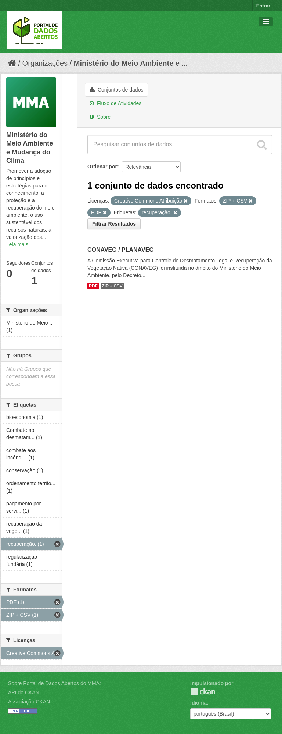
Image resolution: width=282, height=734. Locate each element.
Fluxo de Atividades (115, 103)
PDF (93, 286)
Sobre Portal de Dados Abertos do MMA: (54, 683)
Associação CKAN (29, 702)
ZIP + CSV (112, 286)
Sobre (100, 117)
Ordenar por (102, 166)
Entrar (263, 5)
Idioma (198, 703)
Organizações (45, 63)
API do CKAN (23, 692)
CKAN (202, 691)
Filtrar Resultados (114, 224)
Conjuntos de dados (116, 90)
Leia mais (17, 244)
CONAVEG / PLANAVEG (120, 250)
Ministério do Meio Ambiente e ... (131, 63)
